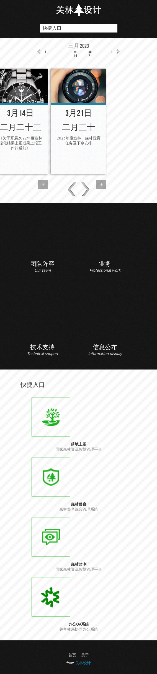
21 (90, 56)
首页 (72, 655)
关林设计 (83, 663)
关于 (85, 655)
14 (75, 56)
